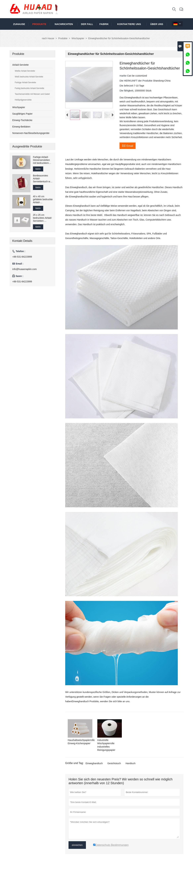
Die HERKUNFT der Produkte (136, 80)
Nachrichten (64, 24)
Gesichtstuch (114, 763)
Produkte (39, 24)
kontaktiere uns (129, 24)
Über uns (156, 24)
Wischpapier (78, 38)
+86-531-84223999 (22, 256)
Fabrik (104, 24)
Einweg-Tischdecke (22, 120)
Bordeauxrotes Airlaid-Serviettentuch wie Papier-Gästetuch (42, 178)
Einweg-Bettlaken (21, 126)
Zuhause (19, 24)
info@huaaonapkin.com (24, 269)
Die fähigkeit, (127, 90)
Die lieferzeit (127, 85)
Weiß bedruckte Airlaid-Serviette (29, 77)
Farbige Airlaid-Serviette (25, 82)
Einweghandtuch (94, 763)
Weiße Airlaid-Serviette (25, 71)
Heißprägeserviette (23, 100)
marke (123, 75)
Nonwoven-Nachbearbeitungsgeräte (30, 133)
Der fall (87, 24)
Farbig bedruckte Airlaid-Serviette (29, 88)
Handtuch (130, 763)
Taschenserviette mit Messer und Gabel (32, 94)
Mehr (38, 169)
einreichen (77, 845)
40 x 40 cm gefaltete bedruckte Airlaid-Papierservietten (43, 199)
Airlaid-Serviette (20, 64)
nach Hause (48, 38)
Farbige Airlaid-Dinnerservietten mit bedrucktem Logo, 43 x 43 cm (42, 160)
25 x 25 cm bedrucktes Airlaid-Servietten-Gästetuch (42, 218)
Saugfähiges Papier (22, 113)
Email (127, 145)
